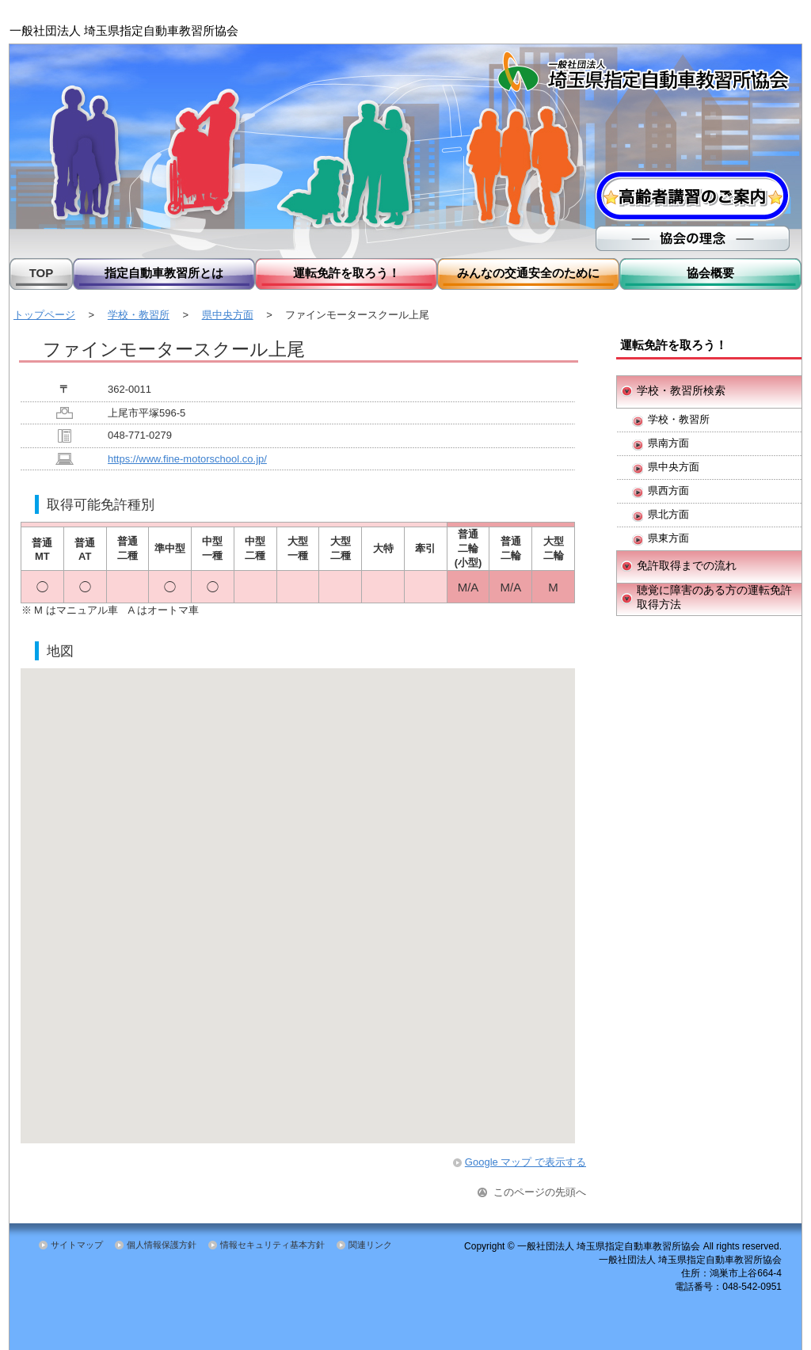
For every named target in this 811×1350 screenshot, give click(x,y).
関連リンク (370, 1244)
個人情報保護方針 (161, 1244)
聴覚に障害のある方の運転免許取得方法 (714, 597)
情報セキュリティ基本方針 (272, 1244)
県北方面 (668, 514)
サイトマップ (77, 1244)
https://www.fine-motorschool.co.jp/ (187, 459)
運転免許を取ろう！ (346, 273)
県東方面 (668, 538)
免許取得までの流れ (687, 565)
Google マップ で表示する (525, 1162)
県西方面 (668, 490)
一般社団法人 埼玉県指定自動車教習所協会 (124, 30)
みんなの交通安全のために (528, 273)
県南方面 (668, 443)
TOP (41, 273)
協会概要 (710, 273)
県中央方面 (227, 315)
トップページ (44, 315)
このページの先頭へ (539, 1192)
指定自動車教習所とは (164, 273)
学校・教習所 (138, 315)
